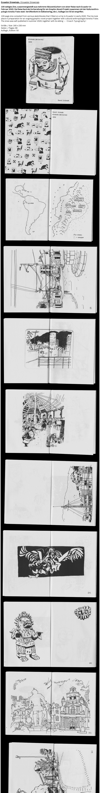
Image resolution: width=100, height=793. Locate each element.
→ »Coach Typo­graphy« (75, 21)
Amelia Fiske (14, 11)
